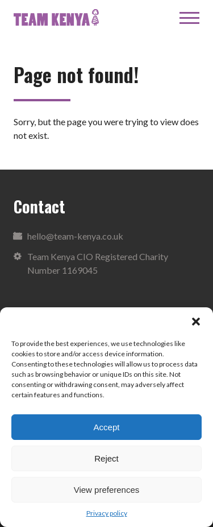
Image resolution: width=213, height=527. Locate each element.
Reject (106, 458)
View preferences (107, 490)
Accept (107, 427)
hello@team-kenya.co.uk (75, 235)
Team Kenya (56, 17)
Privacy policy (106, 513)
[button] (196, 321)
